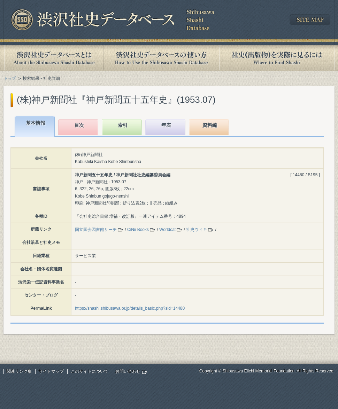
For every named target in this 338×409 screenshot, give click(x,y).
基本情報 (35, 123)
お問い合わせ (127, 371)
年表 (166, 125)
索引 (123, 125)
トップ (9, 78)
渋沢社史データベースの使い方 (161, 58)
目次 (79, 125)
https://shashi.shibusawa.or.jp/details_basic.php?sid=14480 (130, 308)
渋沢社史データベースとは (53, 58)
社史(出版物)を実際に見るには (277, 58)
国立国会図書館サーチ (96, 229)
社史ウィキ (196, 229)
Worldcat (167, 229)
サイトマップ (51, 371)
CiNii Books (138, 229)
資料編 (209, 125)
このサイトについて (89, 371)
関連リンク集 (19, 371)
